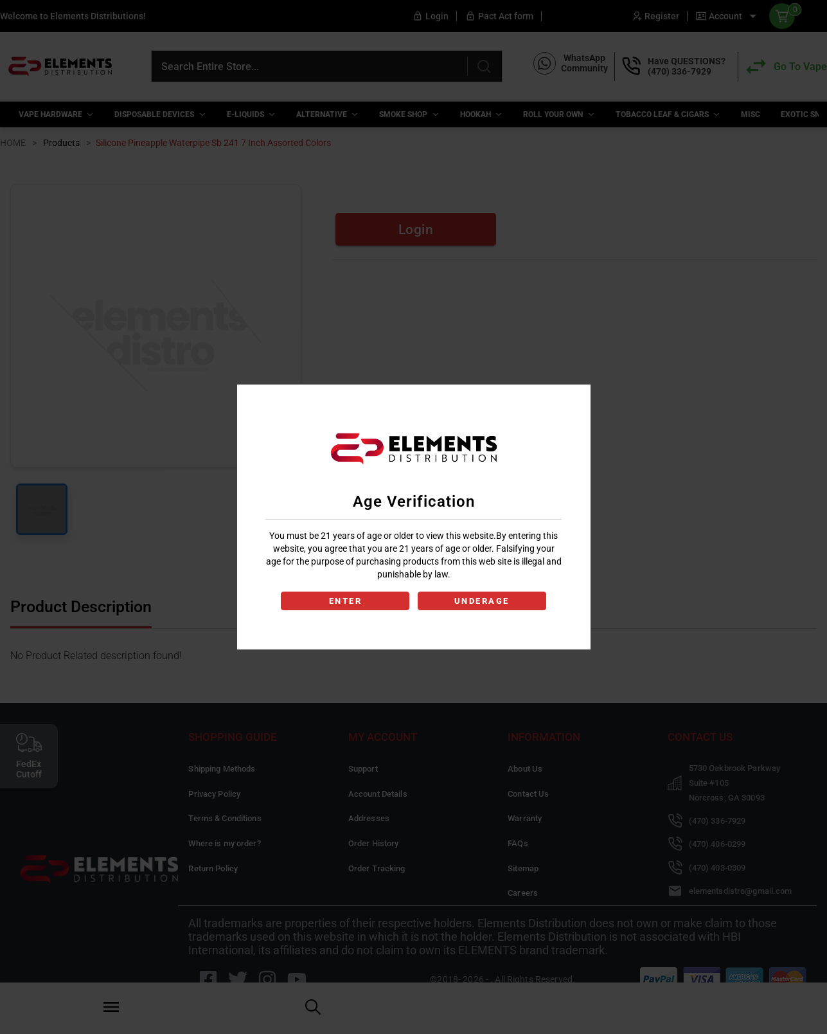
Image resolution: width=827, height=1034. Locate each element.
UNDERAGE (483, 601)
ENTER (344, 601)
